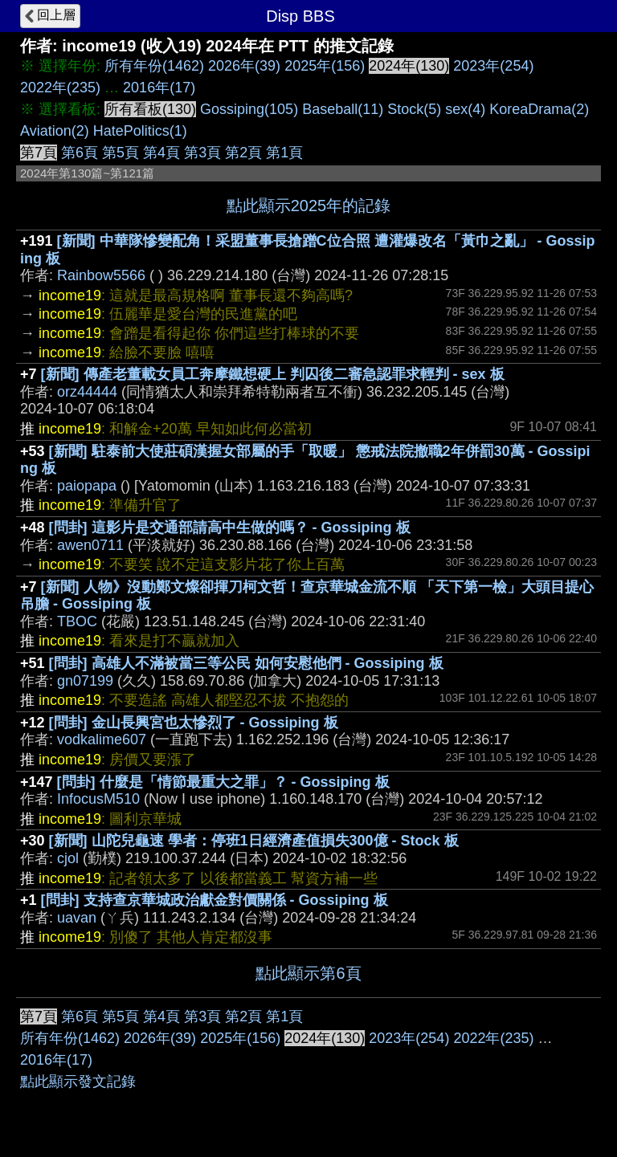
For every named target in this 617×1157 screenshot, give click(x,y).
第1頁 (284, 153)
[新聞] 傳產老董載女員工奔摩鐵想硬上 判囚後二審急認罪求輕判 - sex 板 (273, 374)
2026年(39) (244, 66)
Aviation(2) (54, 131)
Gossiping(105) (249, 109)
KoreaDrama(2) (539, 109)
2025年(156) (324, 66)
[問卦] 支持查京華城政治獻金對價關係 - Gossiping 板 (214, 900)
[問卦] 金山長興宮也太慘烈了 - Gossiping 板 (193, 723)
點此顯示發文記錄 (78, 1081)
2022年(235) (60, 87)
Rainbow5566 (101, 275)
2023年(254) (493, 66)
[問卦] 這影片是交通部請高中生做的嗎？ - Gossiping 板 (230, 527)
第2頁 (243, 153)
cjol (68, 858)
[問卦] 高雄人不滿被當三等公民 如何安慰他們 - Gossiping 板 (246, 663)
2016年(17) (159, 87)
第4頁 (161, 153)
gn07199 (85, 681)
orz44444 (87, 392)
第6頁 (79, 153)
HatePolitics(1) (140, 131)
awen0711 (90, 545)
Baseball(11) (342, 109)
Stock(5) (414, 109)
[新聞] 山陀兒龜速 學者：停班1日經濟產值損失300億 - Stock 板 (254, 841)
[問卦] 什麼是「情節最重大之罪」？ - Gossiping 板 (223, 782)
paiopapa (86, 486)
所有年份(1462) (154, 66)
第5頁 (120, 153)
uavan (76, 918)
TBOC (77, 621)
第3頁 (202, 153)
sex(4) (465, 109)
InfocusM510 (98, 799)
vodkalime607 (101, 739)
